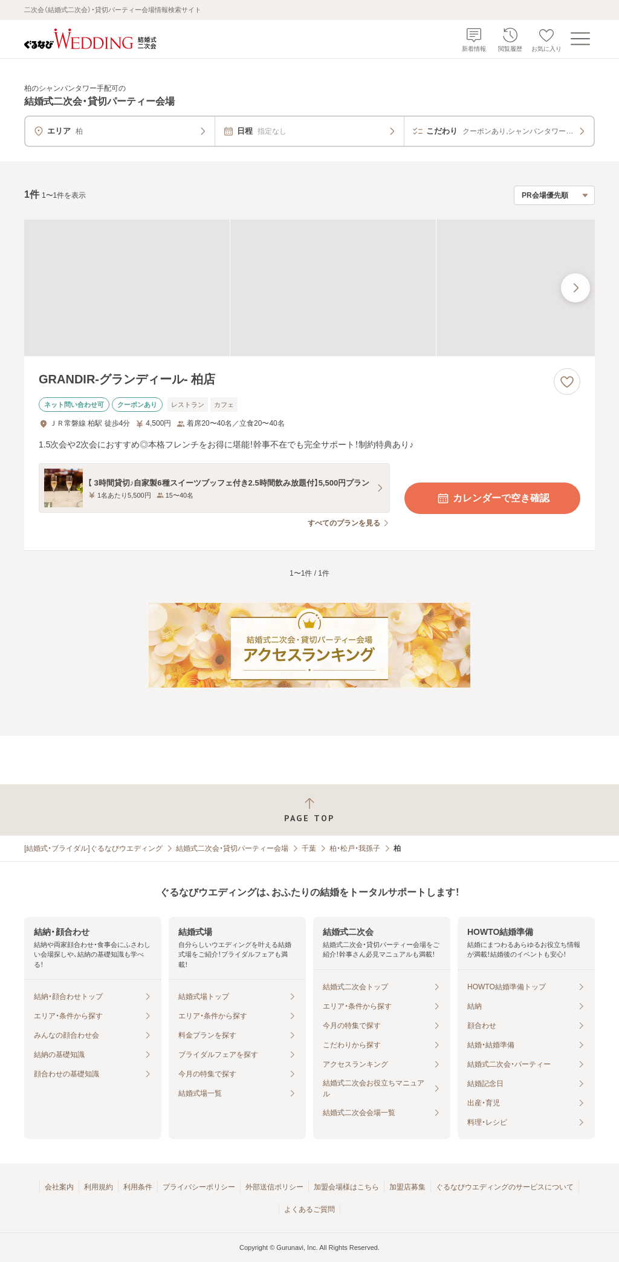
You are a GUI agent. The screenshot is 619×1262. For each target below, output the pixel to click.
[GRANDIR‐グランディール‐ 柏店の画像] (309, 288)
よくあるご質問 (309, 1209)
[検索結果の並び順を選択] (554, 195)
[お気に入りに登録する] (567, 381)
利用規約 (98, 1187)
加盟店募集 (407, 1187)
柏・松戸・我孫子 (354, 848)
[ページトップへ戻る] (309, 810)
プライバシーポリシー (199, 1187)
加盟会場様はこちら (346, 1187)
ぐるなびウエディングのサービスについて (505, 1187)
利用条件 (137, 1187)
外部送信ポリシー (274, 1187)
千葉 (309, 848)
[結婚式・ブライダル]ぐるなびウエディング (93, 848)
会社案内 (59, 1187)
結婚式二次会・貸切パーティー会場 (232, 848)
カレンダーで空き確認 (492, 498)
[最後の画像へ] (575, 287)
